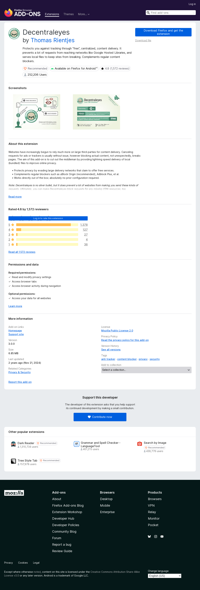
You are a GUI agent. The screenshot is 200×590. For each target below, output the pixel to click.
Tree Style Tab (27, 460)
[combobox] (171, 12)
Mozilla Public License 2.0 (117, 330)
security (155, 359)
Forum (56, 538)
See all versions (111, 349)
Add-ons (59, 492)
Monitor (154, 518)
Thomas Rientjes (53, 40)
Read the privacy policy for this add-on (125, 340)
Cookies (23, 562)
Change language (158, 570)
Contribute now (100, 417)
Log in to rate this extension (48, 218)
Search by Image (155, 442)
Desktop (106, 499)
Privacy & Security (19, 372)
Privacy (8, 562)
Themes (68, 14)
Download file (143, 40)
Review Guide (62, 551)
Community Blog (64, 531)
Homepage (15, 330)
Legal (36, 562)
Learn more (15, 306)
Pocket (153, 525)
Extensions (52, 14)
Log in (192, 3)
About (56, 499)
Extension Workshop (67, 512)
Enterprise (107, 512)
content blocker (127, 359)
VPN (151, 505)
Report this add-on (20, 381)
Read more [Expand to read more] (15, 196)
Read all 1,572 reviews (21, 251)
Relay (152, 512)
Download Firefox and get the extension (163, 32)
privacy (143, 359)
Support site (16, 334)
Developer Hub (63, 518)
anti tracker (108, 359)
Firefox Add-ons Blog (68, 505)
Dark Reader (26, 443)
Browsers (155, 499)
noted (37, 571)
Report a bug (61, 544)
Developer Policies (65, 525)
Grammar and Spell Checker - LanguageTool (100, 444)
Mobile (105, 505)
